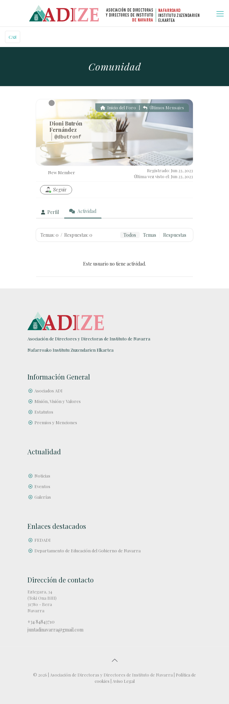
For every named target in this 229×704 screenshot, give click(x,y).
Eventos (42, 486)
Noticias (42, 475)
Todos (129, 235)
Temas (149, 235)
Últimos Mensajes (163, 107)
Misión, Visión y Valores (57, 401)
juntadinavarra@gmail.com (55, 630)
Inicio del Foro (118, 107)
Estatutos (43, 412)
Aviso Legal (124, 681)
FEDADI (42, 540)
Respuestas (174, 235)
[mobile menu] (220, 13)
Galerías (42, 497)
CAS (13, 37)
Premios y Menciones (55, 422)
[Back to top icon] (114, 660)
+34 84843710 (41, 622)
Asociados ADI (48, 390)
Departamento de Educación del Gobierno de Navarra (87, 550)
